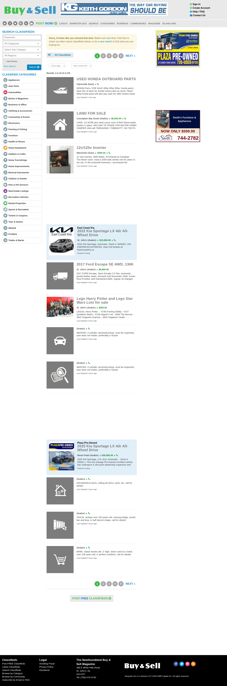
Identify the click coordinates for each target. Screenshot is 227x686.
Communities (138, 23)
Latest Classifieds (11, 667)
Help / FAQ (197, 11)
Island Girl (169, 23)
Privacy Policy (46, 667)
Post (46, 23)
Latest (63, 23)
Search (93, 23)
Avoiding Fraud (47, 663)
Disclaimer (44, 670)
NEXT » (130, 55)
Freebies (12, 234)
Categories (107, 23)
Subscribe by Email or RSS (16, 680)
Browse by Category (12, 673)
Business (122, 23)
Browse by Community (13, 676)
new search (106, 41)
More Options (10, 66)
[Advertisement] (92, 201)
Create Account (200, 8)
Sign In (195, 4)
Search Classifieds (11, 670)
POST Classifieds (91, 598)
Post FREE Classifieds (13, 663)
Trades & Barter (16, 240)
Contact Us (197, 15)
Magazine (154, 23)
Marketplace (78, 23)
